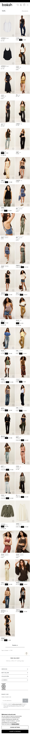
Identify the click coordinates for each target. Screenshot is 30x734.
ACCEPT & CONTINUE (15, 731)
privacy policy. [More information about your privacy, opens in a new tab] (15, 724)
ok (25, 700)
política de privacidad (17, 704)
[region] (15, 722)
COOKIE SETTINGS (15, 727)
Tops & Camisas (5, 650)
